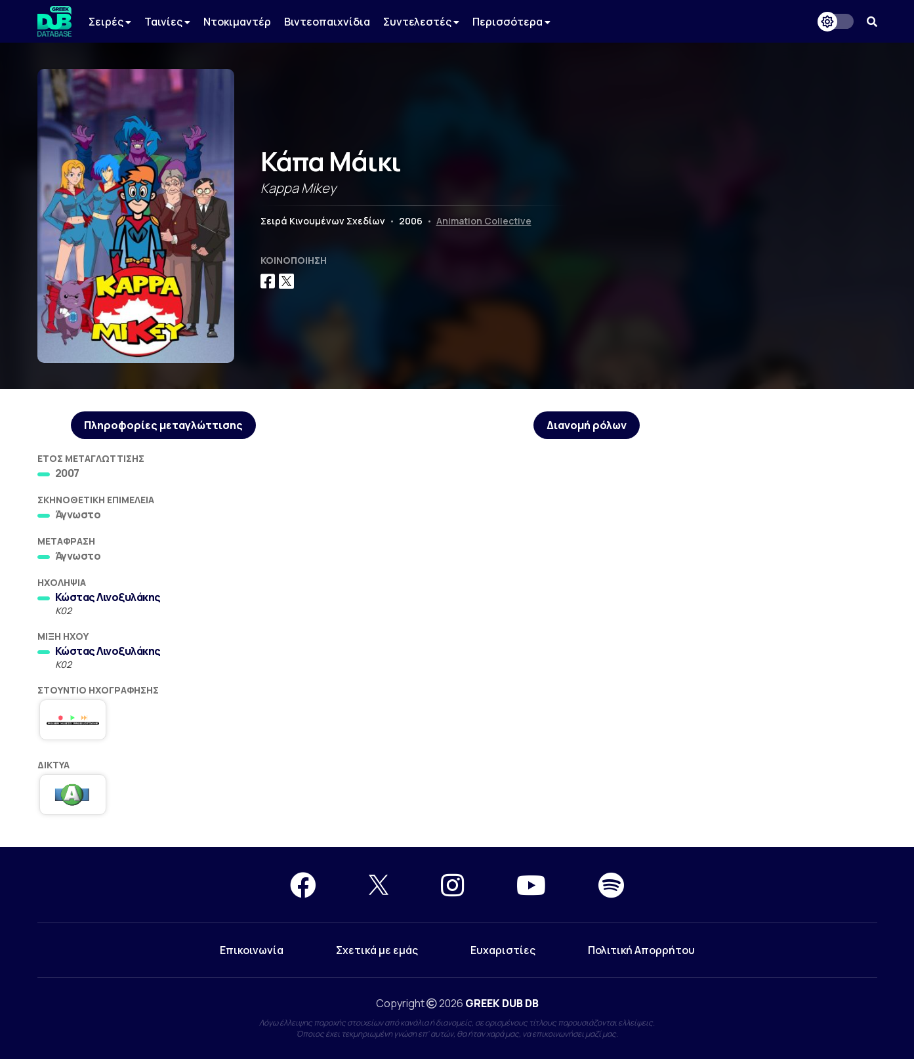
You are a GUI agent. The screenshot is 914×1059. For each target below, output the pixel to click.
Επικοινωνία (251, 950)
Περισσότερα (511, 21)
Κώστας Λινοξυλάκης (108, 597)
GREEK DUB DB (502, 1003)
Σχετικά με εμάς (377, 950)
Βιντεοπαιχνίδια (327, 21)
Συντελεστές (421, 21)
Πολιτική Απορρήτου (641, 950)
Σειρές (110, 21)
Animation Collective (483, 221)
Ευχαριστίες (502, 950)
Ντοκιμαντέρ (237, 21)
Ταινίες (167, 21)
